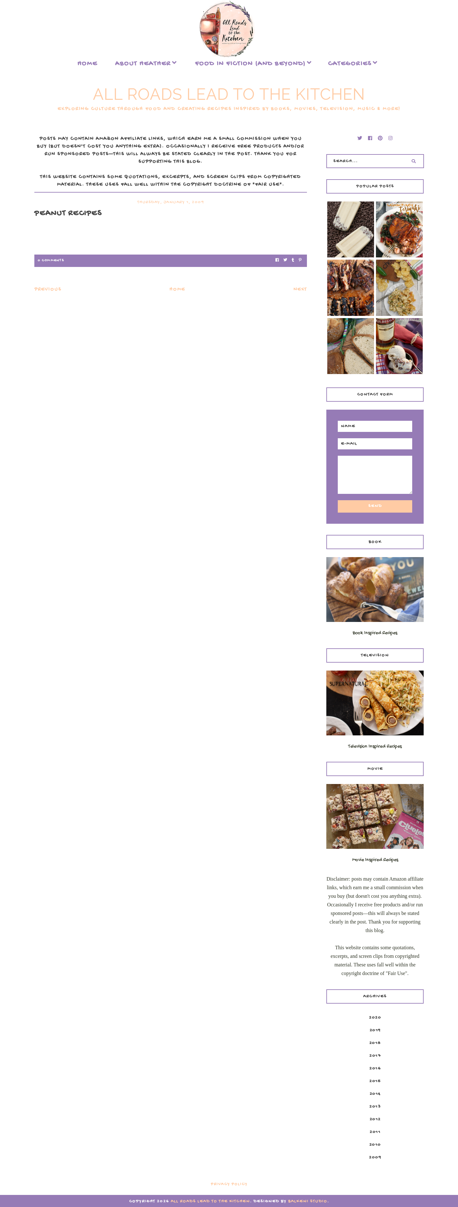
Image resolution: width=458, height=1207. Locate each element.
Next (300, 290)
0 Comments (51, 260)
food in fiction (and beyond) (250, 64)
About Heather (143, 64)
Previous (47, 290)
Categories (349, 64)
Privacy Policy (229, 1184)
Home (87, 64)
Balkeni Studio (307, 1201)
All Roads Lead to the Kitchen (229, 94)
